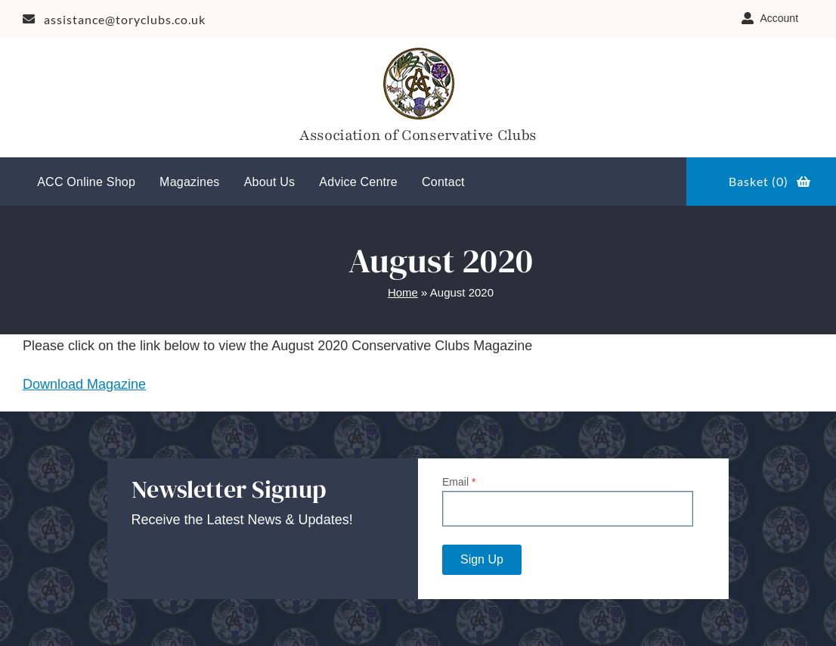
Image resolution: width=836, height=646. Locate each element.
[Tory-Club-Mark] (418, 50)
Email (458, 482)
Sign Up (481, 559)
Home (403, 292)
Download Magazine (84, 384)
